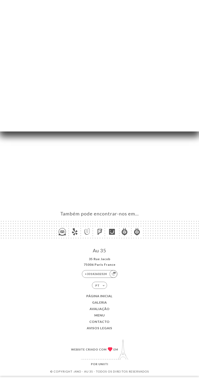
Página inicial (99, 296)
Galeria (99, 302)
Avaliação (100, 309)
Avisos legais (99, 328)
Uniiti (103, 364)
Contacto (99, 321)
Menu (99, 315)
